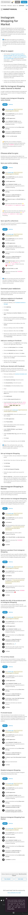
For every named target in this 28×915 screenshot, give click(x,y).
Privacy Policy (10, 909)
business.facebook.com (21, 374)
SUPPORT (21, 5)
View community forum (14, 892)
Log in (17, 2)
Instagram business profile (17, 54)
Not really (20, 879)
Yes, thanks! (7, 879)
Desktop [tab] (11, 104)
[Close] (6, 899)
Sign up (24, 2)
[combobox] (6, 2)
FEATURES (3, 5)
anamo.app (10, 109)
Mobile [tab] (5, 104)
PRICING (9, 5)
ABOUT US (15, 5)
